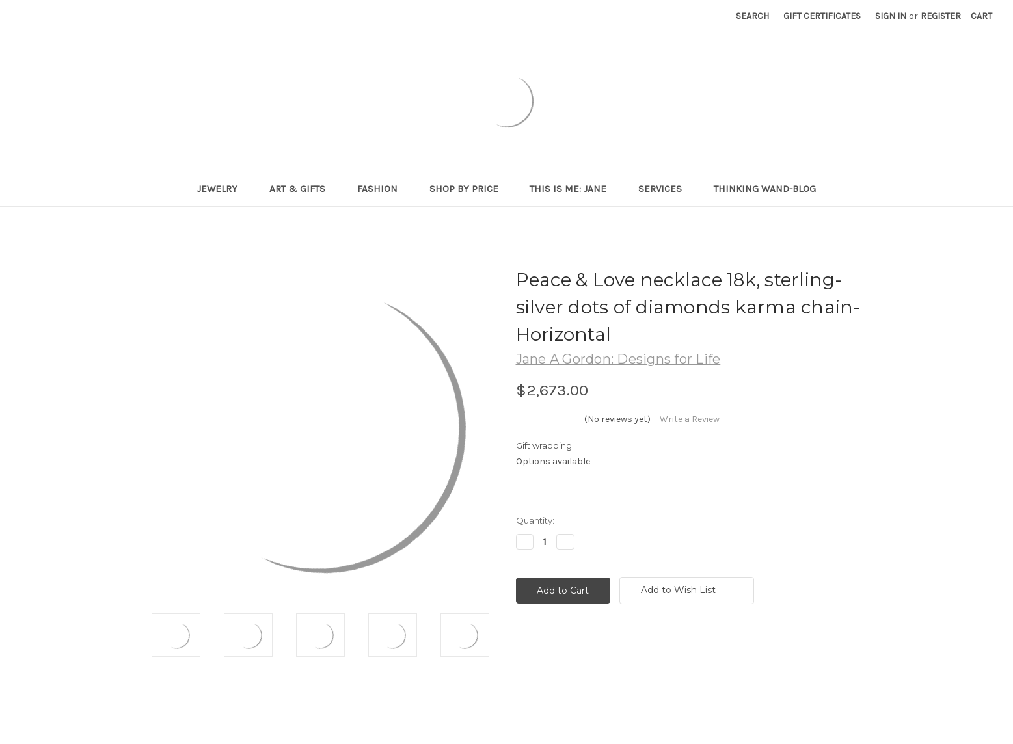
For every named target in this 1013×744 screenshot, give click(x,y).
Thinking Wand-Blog (765, 188)
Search (752, 15)
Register (941, 15)
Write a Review (690, 419)
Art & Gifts (302, 188)
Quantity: (535, 520)
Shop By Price (469, 188)
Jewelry (223, 188)
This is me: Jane (573, 188)
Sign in (890, 15)
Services (665, 188)
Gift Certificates (822, 15)
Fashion (383, 188)
